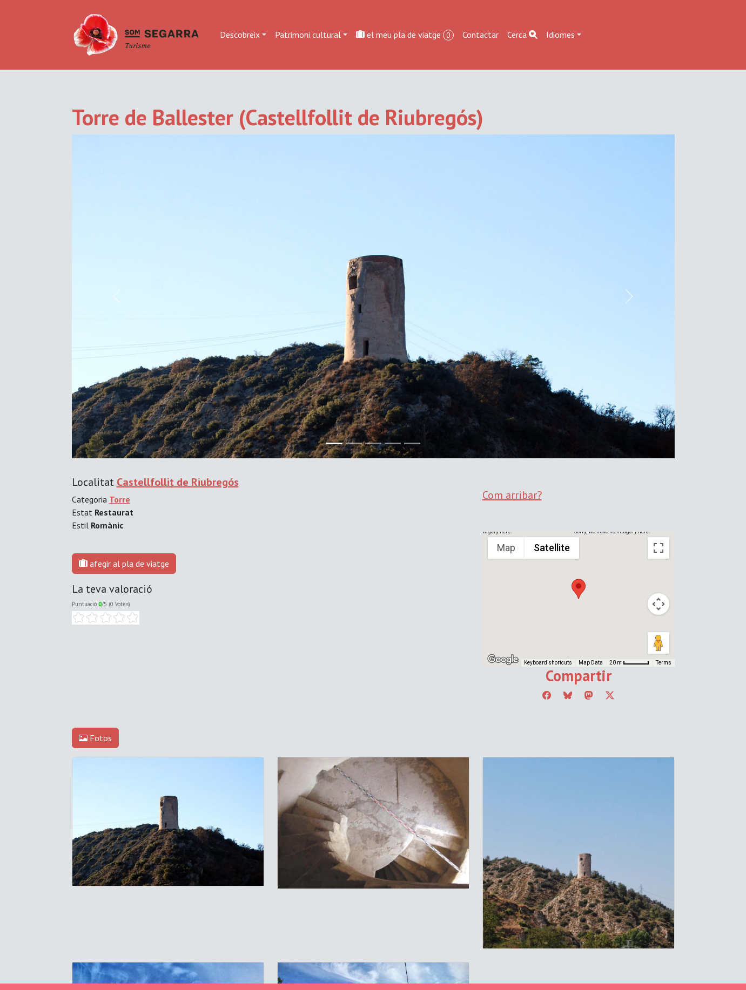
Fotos (95, 738)
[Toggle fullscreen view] (658, 548)
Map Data (591, 663)
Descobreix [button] (240, 34)
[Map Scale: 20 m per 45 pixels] (629, 663)
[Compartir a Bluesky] (567, 695)
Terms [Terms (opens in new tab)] (663, 663)
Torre (119, 499)
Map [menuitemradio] (506, 547)
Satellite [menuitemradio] (552, 547)
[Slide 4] (412, 443)
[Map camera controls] (658, 604)
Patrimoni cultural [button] (308, 34)
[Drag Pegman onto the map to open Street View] (658, 643)
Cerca (522, 34)
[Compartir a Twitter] (610, 695)
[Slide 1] (354, 443)
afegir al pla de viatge (124, 563)
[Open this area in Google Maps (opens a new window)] (503, 660)
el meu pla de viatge (405, 34)
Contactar (480, 34)
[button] (579, 589)
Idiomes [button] (560, 34)
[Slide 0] (334, 443)
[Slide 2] (373, 443)
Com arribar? (512, 495)
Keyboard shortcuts (548, 663)
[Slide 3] (393, 443)
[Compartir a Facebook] (546, 695)
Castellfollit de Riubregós (178, 482)
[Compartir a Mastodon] (588, 695)
